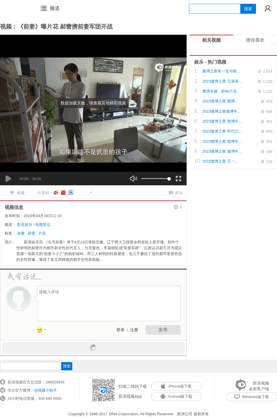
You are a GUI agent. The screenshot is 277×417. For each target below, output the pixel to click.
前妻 (21, 233)
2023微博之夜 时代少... (221, 131)
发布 (163, 329)
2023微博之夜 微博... (220, 101)
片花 (42, 233)
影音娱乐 (24, 224)
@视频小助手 (45, 390)
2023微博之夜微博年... (221, 111)
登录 (120, 330)
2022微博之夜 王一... (220, 161)
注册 (134, 330)
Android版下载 (176, 396)
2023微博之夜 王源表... (221, 81)
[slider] (155, 178)
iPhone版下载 (176, 386)
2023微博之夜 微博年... (221, 121)
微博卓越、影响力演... (221, 91)
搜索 (248, 8)
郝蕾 (31, 233)
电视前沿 (42, 224)
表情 (43, 331)
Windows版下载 (251, 396)
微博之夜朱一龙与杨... (221, 71)
